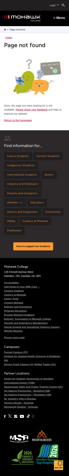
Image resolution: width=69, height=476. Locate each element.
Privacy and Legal (14, 337)
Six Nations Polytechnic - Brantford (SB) (27, 391)
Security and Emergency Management (26, 323)
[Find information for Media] (11, 221)
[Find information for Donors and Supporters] (22, 212)
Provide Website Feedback (19, 315)
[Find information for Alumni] (49, 175)
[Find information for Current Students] (48, 156)
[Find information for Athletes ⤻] (15, 203)
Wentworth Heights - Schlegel (21, 407)
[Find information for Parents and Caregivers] (22, 193)
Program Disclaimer (15, 310)
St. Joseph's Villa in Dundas (20, 398)
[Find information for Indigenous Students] (21, 165)
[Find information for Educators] (37, 203)
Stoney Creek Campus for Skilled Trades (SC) (30, 364)
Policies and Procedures (18, 306)
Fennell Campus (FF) (16, 352)
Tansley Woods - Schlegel (19, 402)
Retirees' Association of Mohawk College (27, 319)
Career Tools (11, 298)
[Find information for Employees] (14, 231)
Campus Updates (14, 290)
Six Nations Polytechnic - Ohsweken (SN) (27, 394)
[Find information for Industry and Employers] (23, 184)
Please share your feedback (32, 109)
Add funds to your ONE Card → (22, 286)
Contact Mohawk (13, 302)
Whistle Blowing (13, 331)
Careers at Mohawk (15, 294)
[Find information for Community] (53, 212)
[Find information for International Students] (22, 175)
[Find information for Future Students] (18, 156)
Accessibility (11, 282)
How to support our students (33, 246)
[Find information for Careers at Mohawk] (35, 221)
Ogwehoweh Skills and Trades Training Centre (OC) (33, 386)
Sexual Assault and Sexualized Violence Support (32, 327)
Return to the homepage (18, 120)
